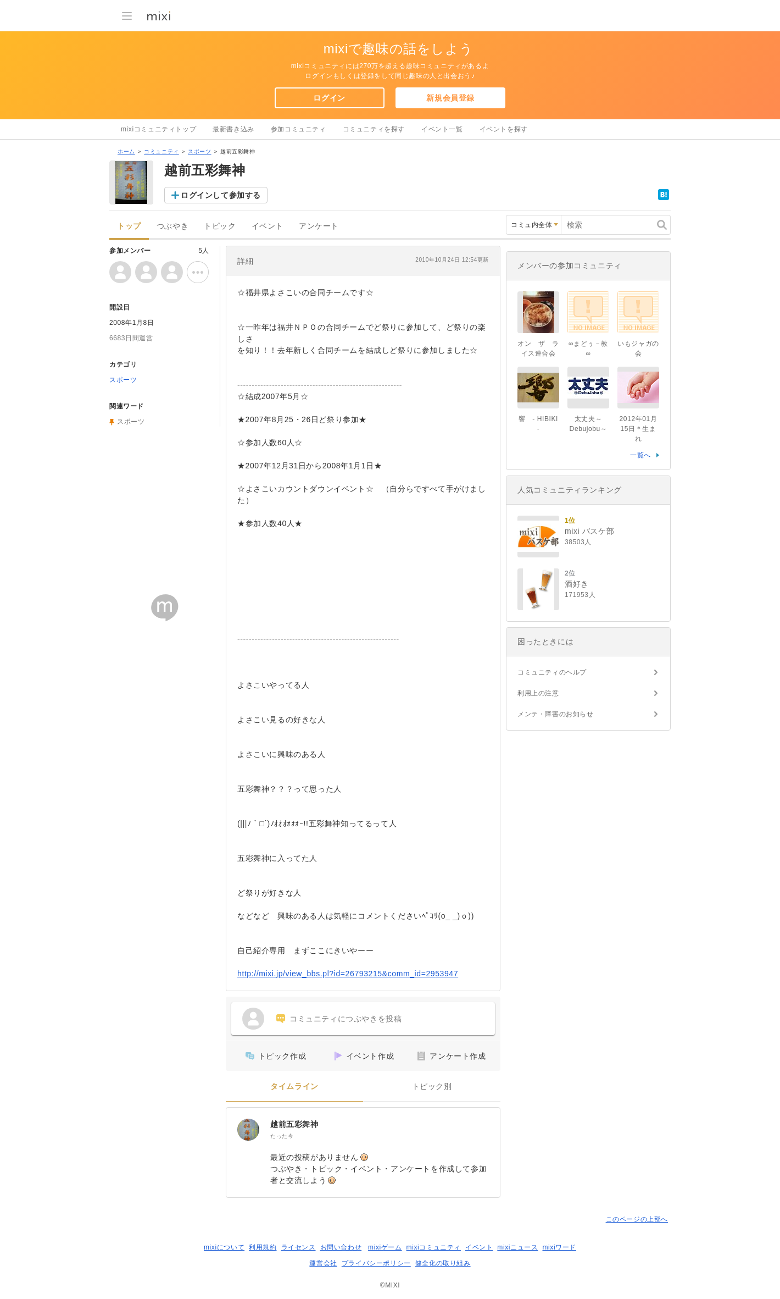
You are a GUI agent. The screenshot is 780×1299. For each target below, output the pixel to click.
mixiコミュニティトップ (158, 129)
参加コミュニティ (298, 129)
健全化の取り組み (443, 1263)
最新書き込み (233, 129)
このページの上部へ (637, 1219)
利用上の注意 (538, 693)
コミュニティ (161, 151)
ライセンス (298, 1247)
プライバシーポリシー (376, 1263)
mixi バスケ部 (589, 531)
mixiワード (559, 1247)
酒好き (577, 583)
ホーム (126, 151)
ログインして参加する (221, 195)
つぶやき (172, 226)
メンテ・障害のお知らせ (555, 714)
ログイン (329, 97)
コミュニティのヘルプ (552, 672)
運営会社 (323, 1263)
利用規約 (262, 1247)
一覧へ (640, 455)
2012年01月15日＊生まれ (639, 429)
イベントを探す (504, 129)
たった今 (281, 1136)
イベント (267, 226)
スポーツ (199, 151)
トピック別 (432, 1086)
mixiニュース (517, 1247)
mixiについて (224, 1247)
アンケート (319, 226)
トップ (129, 226)
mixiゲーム (385, 1247)
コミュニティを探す (374, 129)
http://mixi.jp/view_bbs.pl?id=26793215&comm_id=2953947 (347, 973)
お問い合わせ (341, 1247)
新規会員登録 (450, 97)
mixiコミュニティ (433, 1247)
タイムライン (294, 1086)
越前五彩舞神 (294, 1124)
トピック (220, 226)
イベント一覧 (442, 129)
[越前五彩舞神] (248, 1130)
